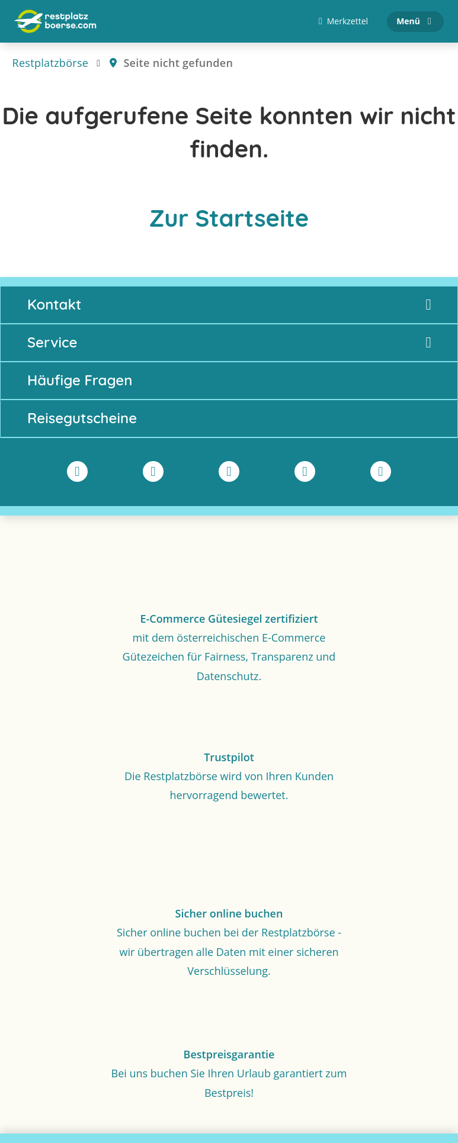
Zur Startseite (229, 218)
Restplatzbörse (50, 63)
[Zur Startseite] (55, 21)
